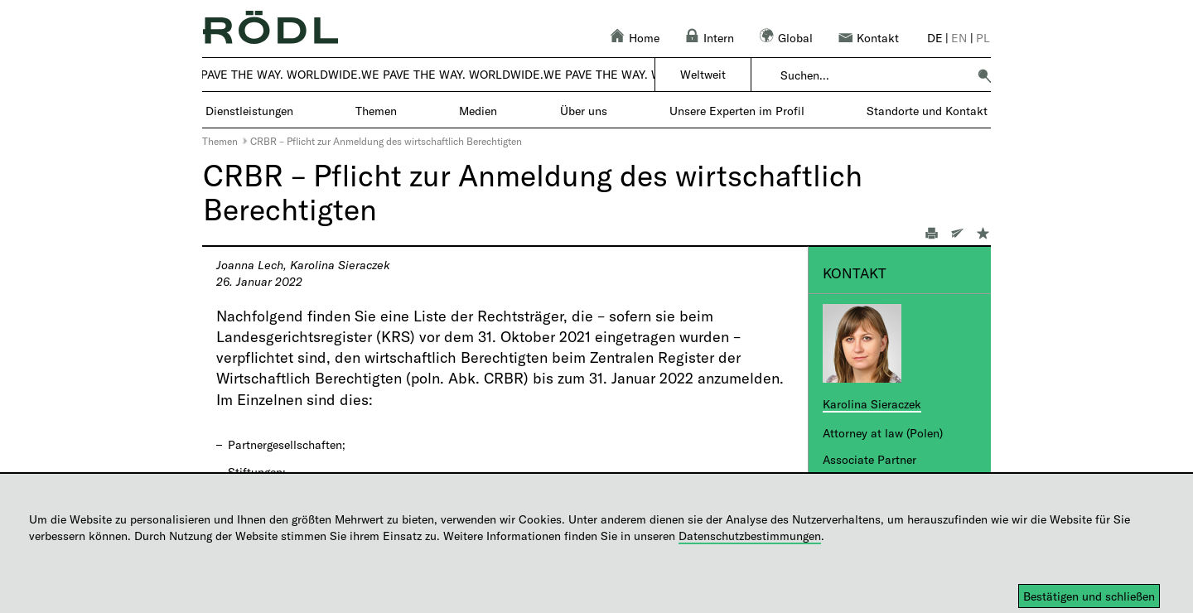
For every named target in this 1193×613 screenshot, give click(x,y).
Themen (220, 141)
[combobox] (873, 75)
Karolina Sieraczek (872, 404)
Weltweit (703, 74)
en (959, 38)
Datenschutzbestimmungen (750, 536)
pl (983, 38)
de (935, 38)
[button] (984, 75)
